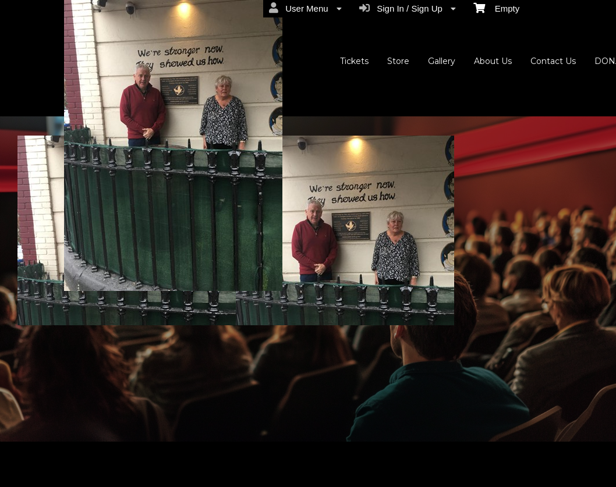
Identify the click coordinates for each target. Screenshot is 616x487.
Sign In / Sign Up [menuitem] (407, 8)
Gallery (441, 61)
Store (398, 61)
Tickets (354, 61)
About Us (493, 61)
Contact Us (553, 61)
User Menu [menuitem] (305, 8)
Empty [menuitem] (496, 7)
